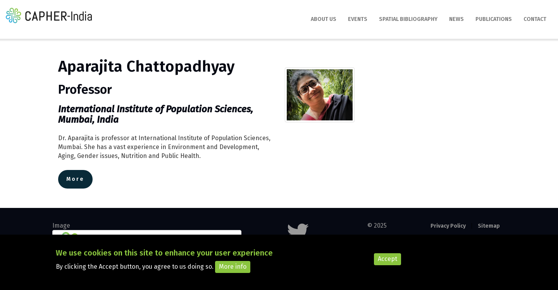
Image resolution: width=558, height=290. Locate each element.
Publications (493, 19)
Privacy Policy (448, 226)
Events (357, 19)
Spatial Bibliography (408, 19)
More (75, 179)
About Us (323, 19)
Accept (387, 262)
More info (232, 270)
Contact (535, 19)
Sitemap (489, 226)
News (456, 19)
